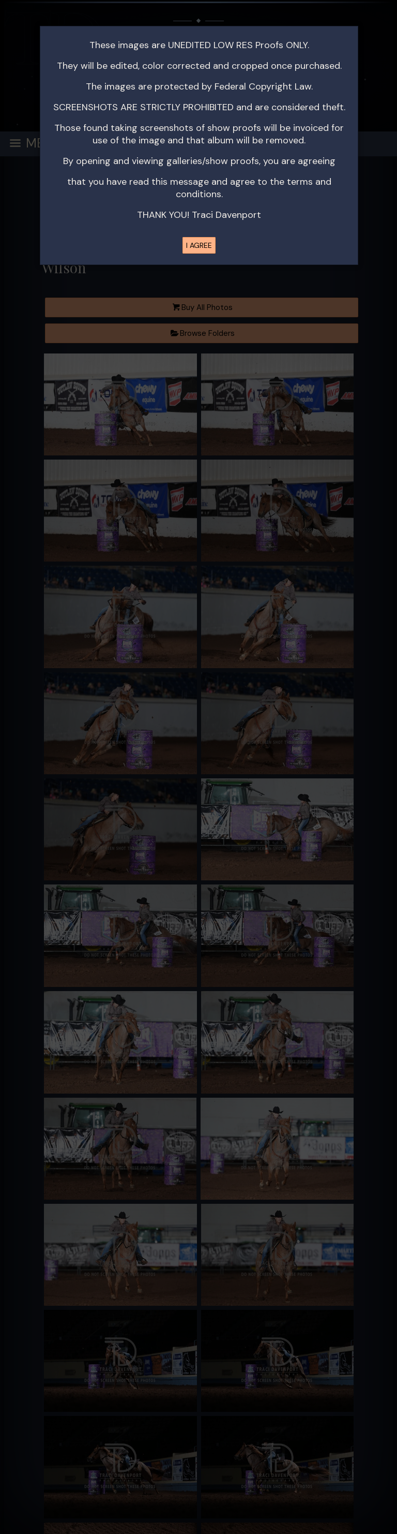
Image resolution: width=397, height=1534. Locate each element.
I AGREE (199, 245)
